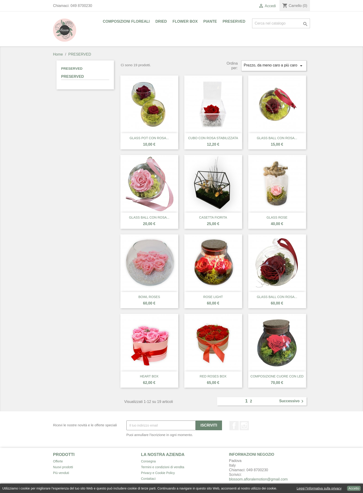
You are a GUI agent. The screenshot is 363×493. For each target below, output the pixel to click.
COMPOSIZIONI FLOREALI (126, 21)
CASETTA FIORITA (213, 217)
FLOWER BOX (184, 21)
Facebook (234, 425)
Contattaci (148, 478)
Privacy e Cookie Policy (158, 473)
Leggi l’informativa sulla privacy (319, 488)
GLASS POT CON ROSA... (149, 138)
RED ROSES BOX (213, 376)
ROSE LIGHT (213, 297)
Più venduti (61, 473)
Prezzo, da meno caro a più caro (274, 66)
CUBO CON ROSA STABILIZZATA (213, 138)
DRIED (161, 21)
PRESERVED (233, 21)
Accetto (353, 488)
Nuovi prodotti (63, 467)
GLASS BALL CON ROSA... (277, 138)
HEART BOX (149, 376)
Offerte (58, 461)
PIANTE (210, 21)
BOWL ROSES (149, 297)
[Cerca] (281, 23)
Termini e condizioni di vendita (162, 467)
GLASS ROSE (276, 217)
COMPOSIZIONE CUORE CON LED (277, 376)
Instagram (244, 425)
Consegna (148, 461)
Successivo (292, 401)
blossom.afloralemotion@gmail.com (258, 479)
